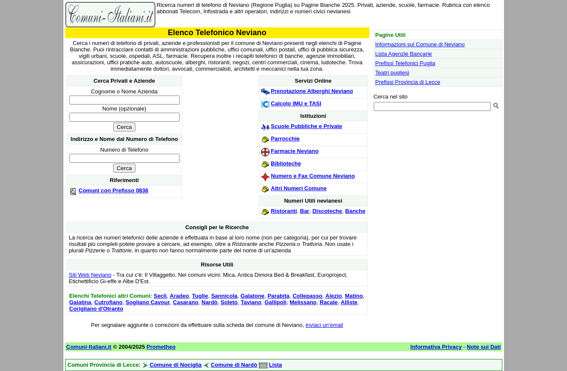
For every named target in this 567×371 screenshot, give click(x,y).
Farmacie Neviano (294, 151)
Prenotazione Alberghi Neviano (312, 91)
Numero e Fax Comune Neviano (313, 176)
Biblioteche (286, 163)
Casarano (185, 302)
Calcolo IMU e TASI (296, 103)
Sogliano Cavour (148, 302)
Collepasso (307, 296)
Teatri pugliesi (392, 72)
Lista (275, 365)
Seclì (159, 296)
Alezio (333, 296)
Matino (354, 296)
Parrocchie (285, 138)
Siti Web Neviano (90, 275)
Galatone (252, 296)
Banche (355, 211)
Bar (304, 211)
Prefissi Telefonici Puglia (405, 63)
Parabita (278, 296)
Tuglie (200, 296)
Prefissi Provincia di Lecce (408, 82)
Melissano (303, 302)
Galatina (80, 302)
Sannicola (224, 296)
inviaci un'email (324, 325)
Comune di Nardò (234, 365)
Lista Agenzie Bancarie (403, 54)
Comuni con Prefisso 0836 (114, 190)
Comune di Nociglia (175, 365)
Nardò (209, 302)
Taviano (251, 302)
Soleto (229, 302)
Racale (329, 302)
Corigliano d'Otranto (96, 308)
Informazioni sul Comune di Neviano (420, 44)
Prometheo (161, 347)
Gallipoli (275, 302)
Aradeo (179, 296)
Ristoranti (284, 211)
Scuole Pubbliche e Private (306, 126)
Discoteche (327, 211)
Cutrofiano (108, 302)
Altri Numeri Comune (299, 188)
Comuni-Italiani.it (88, 347)
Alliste (349, 302)
